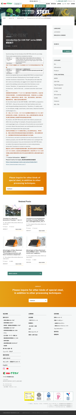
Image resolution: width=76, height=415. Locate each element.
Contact (9, 189)
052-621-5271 (66, 1)
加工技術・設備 (33, 326)
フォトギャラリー (58, 328)
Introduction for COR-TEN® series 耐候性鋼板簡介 (39, 18)
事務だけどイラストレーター (62, 325)
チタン (5, 333)
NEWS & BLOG (20, 18)
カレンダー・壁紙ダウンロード (11, 362)
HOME (4, 18)
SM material (57, 94)
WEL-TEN (56, 104)
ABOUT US (11, 18)
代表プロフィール (33, 320)
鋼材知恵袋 (53, 3)
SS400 (56, 98)
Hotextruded (58, 88)
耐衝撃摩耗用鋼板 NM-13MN (10, 330)
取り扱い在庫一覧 (34, 1)
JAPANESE (57, 32)
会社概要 (31, 317)
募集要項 (56, 334)
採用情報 (73, 3)
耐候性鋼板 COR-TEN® (9, 328)
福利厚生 (56, 331)
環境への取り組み (33, 335)
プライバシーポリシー (36, 412)
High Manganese (58, 85)
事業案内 (31, 323)
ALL (55, 64)
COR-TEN (56, 81)
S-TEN (56, 91)
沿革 (30, 329)
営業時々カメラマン (59, 323)
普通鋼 (5, 345)
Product (56, 70)
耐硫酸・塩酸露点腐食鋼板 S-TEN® (12, 325)
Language (17, 3)
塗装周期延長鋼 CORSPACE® (11, 343)
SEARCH (68, 51)
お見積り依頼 (29, 6)
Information (57, 67)
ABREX (56, 78)
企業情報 (59, 3)
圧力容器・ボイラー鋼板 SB (10, 335)
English (5, 365)
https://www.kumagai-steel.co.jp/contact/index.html (21, 162)
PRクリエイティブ (33, 332)
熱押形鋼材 (6, 340)
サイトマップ (45, 412)
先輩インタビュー (58, 320)
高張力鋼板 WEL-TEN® (9, 320)
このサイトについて (26, 412)
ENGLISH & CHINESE (60, 35)
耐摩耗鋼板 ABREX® (8, 322)
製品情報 (48, 3)
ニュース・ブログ (66, 3)
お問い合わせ (41, 6)
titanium (56, 101)
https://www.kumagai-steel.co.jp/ (15, 164)
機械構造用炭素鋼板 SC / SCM (11, 338)
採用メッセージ (58, 317)
